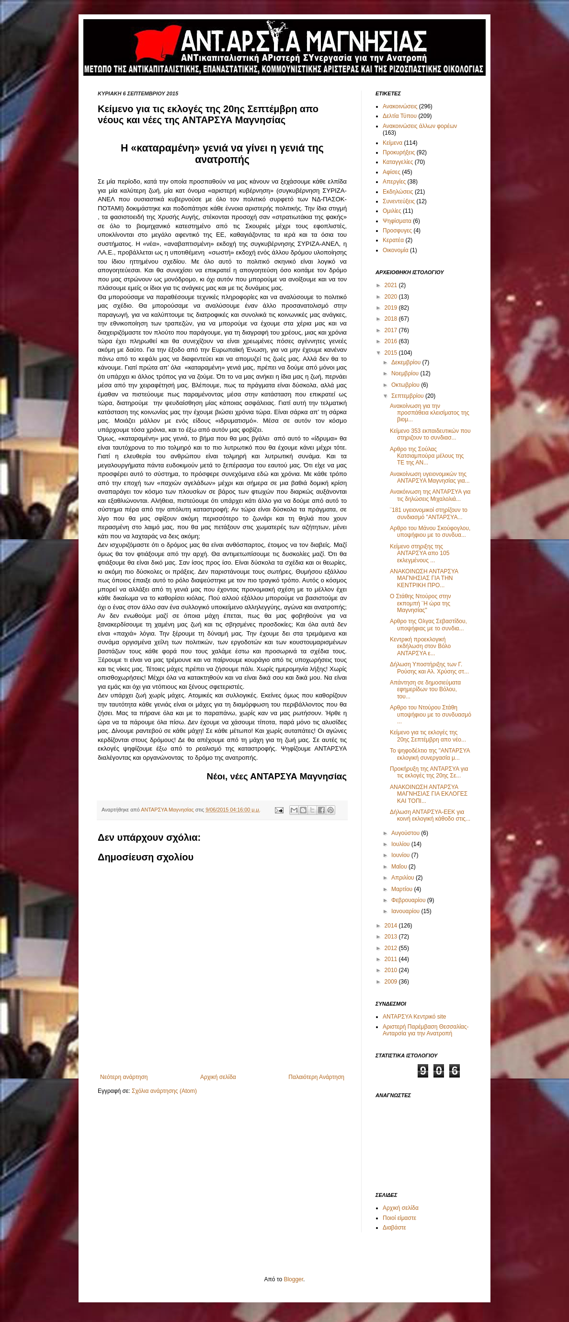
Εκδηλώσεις (398, 191)
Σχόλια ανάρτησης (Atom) (164, 1091)
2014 (392, 925)
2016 (392, 341)
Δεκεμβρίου (406, 362)
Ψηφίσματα (397, 221)
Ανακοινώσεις (400, 106)
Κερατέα (393, 240)
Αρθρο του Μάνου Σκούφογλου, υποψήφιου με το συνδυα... (430, 531)
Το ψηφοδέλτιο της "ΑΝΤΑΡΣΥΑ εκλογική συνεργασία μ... (430, 754)
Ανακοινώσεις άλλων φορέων (420, 126)
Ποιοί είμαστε (399, 1218)
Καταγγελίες (398, 162)
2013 (392, 936)
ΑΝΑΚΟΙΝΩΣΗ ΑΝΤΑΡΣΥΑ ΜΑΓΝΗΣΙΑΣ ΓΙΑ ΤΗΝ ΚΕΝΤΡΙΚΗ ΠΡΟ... (424, 578)
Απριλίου (403, 877)
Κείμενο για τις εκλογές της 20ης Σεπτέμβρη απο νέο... (428, 735)
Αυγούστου (406, 833)
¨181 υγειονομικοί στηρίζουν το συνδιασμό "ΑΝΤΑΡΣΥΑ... (428, 513)
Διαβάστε (394, 1227)
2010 (392, 970)
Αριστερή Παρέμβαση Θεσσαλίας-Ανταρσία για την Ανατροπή (426, 1030)
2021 (392, 285)
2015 (392, 352)
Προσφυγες (397, 230)
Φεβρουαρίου (409, 900)
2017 (392, 330)
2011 (392, 959)
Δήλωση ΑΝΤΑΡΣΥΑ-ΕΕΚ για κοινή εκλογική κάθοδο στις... (430, 815)
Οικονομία (396, 250)
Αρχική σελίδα (218, 1077)
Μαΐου (400, 866)
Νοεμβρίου (406, 373)
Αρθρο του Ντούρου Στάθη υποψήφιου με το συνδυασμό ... (430, 714)
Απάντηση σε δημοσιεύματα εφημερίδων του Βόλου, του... (425, 689)
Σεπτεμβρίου (408, 396)
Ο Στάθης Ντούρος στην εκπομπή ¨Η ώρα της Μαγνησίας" (420, 603)
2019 (392, 307)
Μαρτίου (402, 889)
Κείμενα (392, 142)
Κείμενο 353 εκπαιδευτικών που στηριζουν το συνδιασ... (430, 434)
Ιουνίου (401, 855)
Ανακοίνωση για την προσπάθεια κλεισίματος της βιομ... (429, 413)
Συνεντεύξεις (399, 201)
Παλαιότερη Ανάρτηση (316, 1077)
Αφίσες (391, 172)
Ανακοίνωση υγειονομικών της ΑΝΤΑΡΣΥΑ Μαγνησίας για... (430, 477)
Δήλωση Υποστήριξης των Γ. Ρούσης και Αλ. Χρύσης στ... (429, 667)
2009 (392, 981)
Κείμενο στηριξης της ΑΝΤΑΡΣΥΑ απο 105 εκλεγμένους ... (419, 553)
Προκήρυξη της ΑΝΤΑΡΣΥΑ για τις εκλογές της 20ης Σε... (429, 772)
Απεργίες (394, 181)
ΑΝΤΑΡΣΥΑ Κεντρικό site (414, 1016)
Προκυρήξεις (399, 152)
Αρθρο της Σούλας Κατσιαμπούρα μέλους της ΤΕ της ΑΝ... (427, 456)
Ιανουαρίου (406, 911)
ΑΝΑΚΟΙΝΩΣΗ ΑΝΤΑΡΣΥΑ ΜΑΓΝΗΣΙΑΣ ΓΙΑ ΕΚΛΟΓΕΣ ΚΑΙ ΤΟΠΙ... (428, 794)
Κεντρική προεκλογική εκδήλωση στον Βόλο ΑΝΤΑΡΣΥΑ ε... (420, 646)
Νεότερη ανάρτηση (124, 1077)
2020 (392, 296)
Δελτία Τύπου (400, 116)
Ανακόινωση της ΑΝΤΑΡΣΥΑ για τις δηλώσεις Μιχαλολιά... (430, 495)
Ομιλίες (392, 211)
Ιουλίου (401, 844)
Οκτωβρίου (406, 385)
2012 (392, 948)
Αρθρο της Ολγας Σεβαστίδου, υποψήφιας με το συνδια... (428, 624)
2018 (392, 318)
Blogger (293, 1279)
